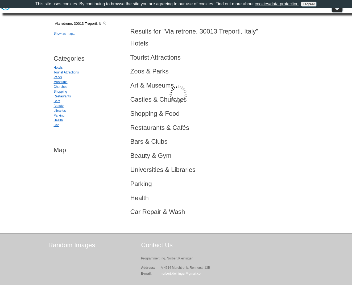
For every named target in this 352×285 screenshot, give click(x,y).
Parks (58, 77)
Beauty (59, 106)
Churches (60, 87)
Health (58, 120)
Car (56, 125)
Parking (59, 115)
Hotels (58, 67)
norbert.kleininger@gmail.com (182, 273)
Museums (61, 82)
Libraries (60, 111)
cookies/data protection (277, 4)
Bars (57, 101)
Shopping (60, 91)
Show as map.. (64, 33)
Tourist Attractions (66, 72)
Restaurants (62, 96)
